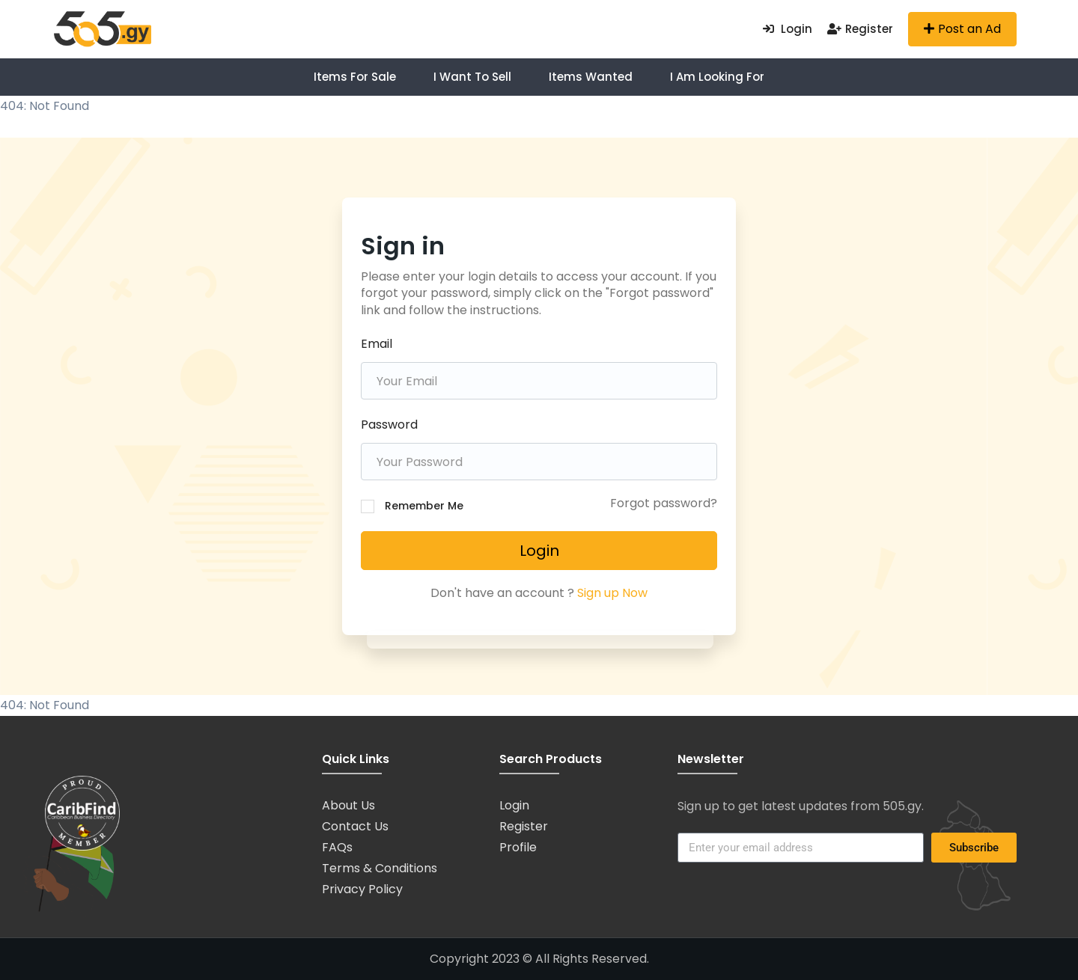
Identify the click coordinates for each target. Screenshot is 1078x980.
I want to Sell (472, 77)
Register (860, 29)
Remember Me (424, 505)
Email (376, 343)
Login (787, 29)
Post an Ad (962, 28)
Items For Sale (355, 77)
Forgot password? (663, 503)
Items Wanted (591, 77)
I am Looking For (717, 77)
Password (389, 424)
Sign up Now (612, 592)
